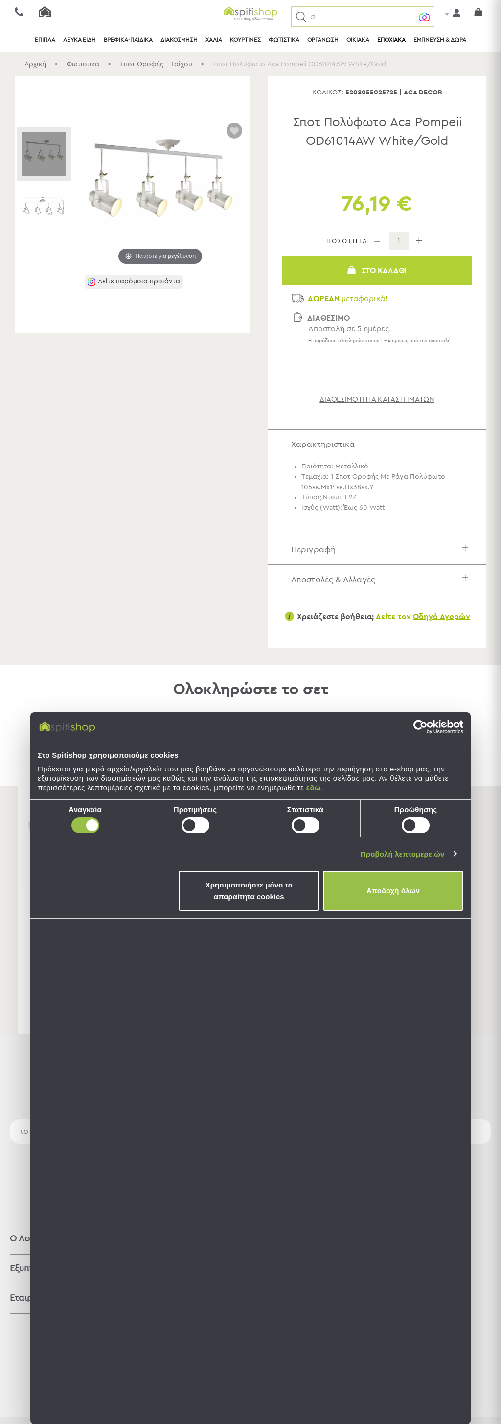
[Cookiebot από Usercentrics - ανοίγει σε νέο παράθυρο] (420, 727)
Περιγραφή (382, 549)
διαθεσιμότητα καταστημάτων (376, 399)
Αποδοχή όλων (393, 891)
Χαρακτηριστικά (382, 444)
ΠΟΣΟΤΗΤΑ (347, 241)
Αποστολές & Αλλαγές (382, 579)
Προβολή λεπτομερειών (403, 854)
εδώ (313, 787)
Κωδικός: (327, 92)
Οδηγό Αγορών (441, 616)
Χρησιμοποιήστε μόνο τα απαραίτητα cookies (249, 891)
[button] (301, 17)
